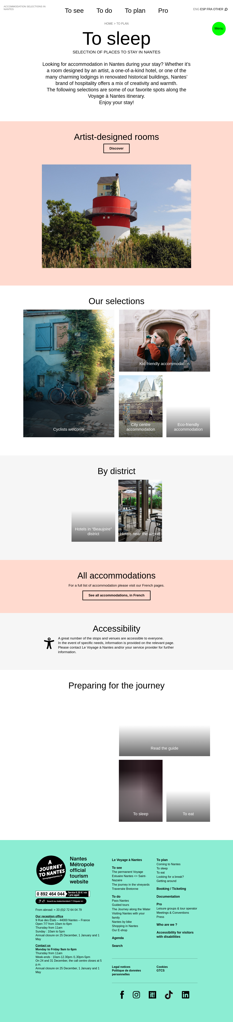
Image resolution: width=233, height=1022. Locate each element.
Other (218, 9)
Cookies (162, 966)
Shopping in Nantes (125, 926)
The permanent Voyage (127, 871)
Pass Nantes (120, 900)
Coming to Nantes (169, 864)
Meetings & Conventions (173, 912)
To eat (161, 872)
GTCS (161, 970)
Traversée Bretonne (125, 888)
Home (108, 23)
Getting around (166, 881)
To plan (135, 10)
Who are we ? (167, 924)
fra (210, 9)
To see (74, 10)
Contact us (43, 945)
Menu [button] (219, 28)
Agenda (118, 938)
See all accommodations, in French (116, 595)
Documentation (168, 896)
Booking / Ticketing (171, 889)
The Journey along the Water (131, 909)
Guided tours (120, 904)
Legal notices (121, 966)
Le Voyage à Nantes (127, 860)
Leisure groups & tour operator (177, 908)
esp (203, 9)
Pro (163, 10)
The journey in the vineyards (131, 884)
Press (160, 916)
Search (117, 946)
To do (104, 10)
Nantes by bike (122, 921)
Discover (116, 148)
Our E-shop (119, 930)
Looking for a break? (170, 876)
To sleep (162, 868)
